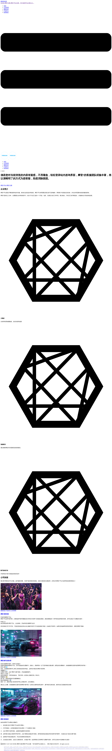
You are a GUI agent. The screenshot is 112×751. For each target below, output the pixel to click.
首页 (5, 6)
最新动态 (6, 9)
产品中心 (6, 10)
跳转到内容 (4, 1)
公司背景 (6, 7)
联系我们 (6, 12)
